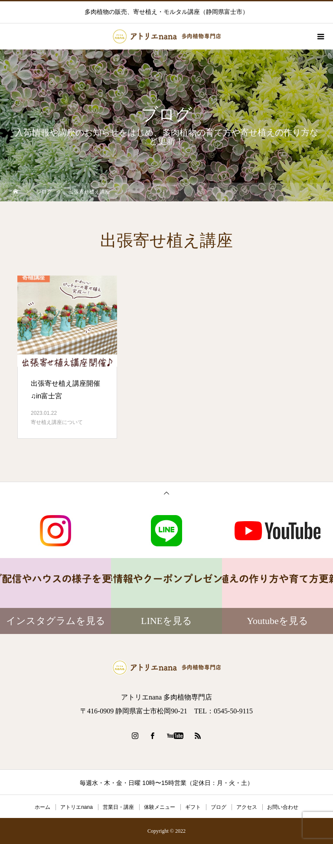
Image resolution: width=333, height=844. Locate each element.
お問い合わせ (282, 807)
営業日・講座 (118, 807)
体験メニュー (159, 807)
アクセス (246, 807)
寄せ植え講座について (57, 422)
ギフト (193, 807)
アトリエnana (76, 807)
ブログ (218, 807)
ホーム (42, 807)
